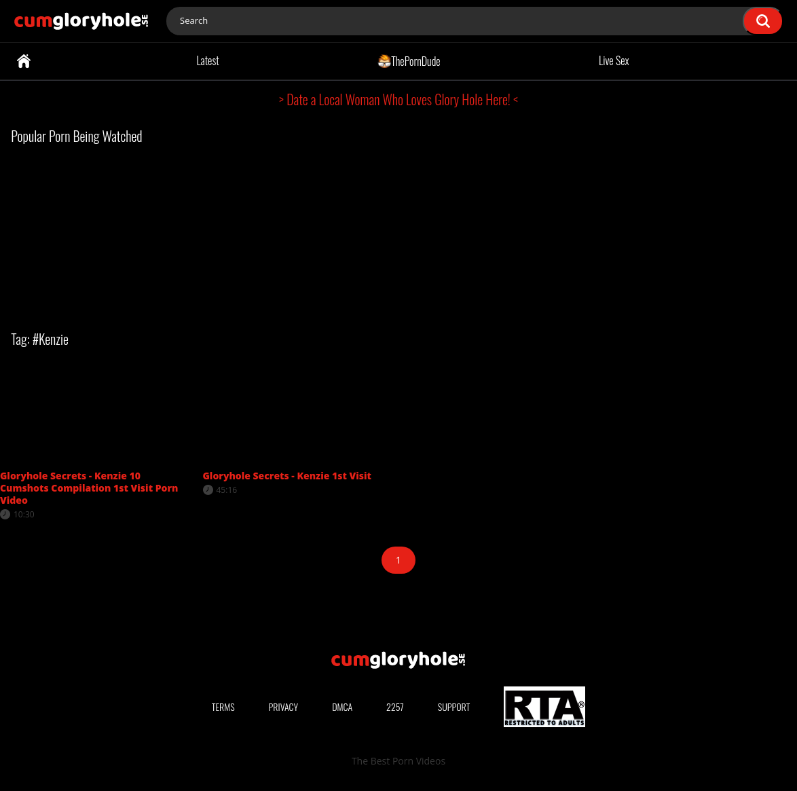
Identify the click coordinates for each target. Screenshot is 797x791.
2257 (395, 706)
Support (454, 706)
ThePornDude (409, 60)
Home (24, 61)
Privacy (284, 706)
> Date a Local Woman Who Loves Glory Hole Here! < (398, 99)
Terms (223, 706)
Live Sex (614, 60)
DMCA (342, 706)
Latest (207, 60)
